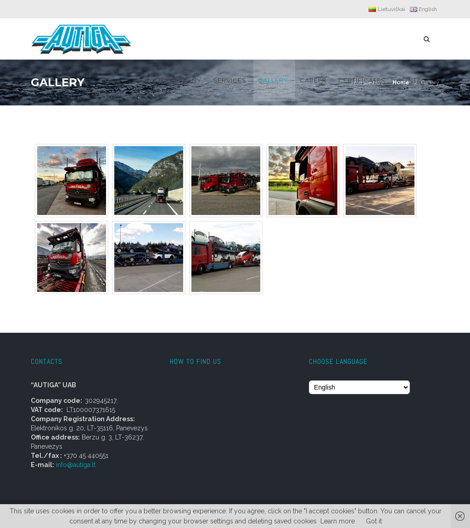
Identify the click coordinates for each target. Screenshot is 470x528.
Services (229, 80)
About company (170, 80)
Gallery (273, 80)
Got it (374, 521)
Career (313, 80)
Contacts (416, 80)
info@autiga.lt (74, 464)
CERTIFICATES (362, 80)
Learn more (337, 521)
